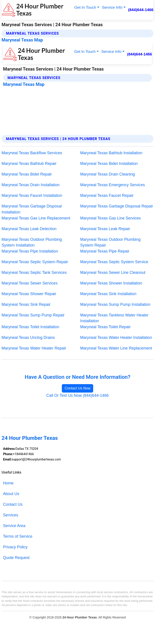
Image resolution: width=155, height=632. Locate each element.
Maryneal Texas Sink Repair (26, 304)
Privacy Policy (15, 547)
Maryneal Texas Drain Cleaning (107, 174)
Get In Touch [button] (85, 7)
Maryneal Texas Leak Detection (29, 229)
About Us (11, 494)
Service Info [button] (112, 7)
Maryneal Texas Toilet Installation (30, 327)
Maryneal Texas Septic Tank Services (34, 272)
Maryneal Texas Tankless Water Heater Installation (114, 318)
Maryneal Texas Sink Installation (108, 294)
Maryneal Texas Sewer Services (30, 283)
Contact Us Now (78, 388)
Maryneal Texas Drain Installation (31, 185)
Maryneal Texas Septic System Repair (35, 262)
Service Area (14, 525)
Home (8, 483)
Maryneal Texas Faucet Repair (107, 195)
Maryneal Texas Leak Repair (105, 229)
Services (10, 515)
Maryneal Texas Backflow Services (32, 153)
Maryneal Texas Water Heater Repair (34, 348)
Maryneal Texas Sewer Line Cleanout (112, 272)
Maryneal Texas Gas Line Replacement (36, 218)
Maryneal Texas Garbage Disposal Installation (32, 209)
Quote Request (16, 557)
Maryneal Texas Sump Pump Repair (33, 315)
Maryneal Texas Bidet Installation (109, 163)
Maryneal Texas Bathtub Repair (29, 163)
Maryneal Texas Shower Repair (29, 294)
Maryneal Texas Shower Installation (111, 283)
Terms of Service (17, 536)
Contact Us (13, 504)
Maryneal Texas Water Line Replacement (116, 348)
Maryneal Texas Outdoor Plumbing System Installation (32, 242)
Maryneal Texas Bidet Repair (27, 174)
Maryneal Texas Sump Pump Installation (115, 304)
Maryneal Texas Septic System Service (114, 262)
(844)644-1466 (140, 10)
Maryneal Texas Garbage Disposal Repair (116, 206)
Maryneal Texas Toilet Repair (105, 327)
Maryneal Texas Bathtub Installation (111, 153)
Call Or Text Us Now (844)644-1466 (77, 395)
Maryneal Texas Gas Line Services (110, 218)
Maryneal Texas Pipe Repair (104, 251)
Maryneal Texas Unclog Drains (28, 337)
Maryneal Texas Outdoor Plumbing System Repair (110, 242)
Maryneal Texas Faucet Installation (32, 195)
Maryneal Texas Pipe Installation (30, 251)
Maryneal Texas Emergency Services (112, 185)
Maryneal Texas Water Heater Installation (116, 337)
